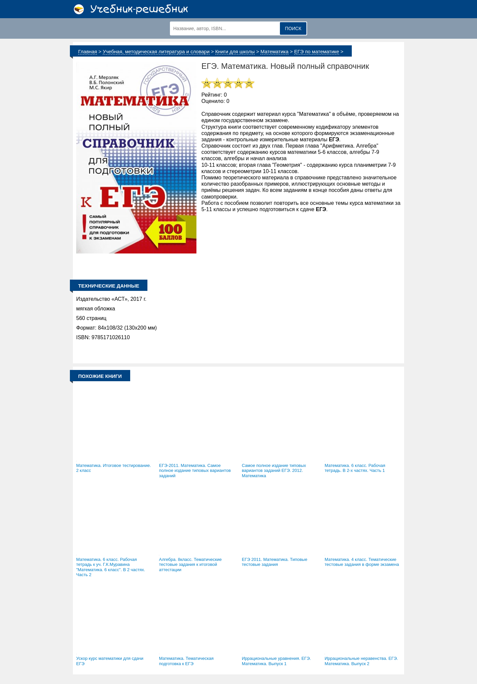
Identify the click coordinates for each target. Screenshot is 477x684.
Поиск (293, 28)
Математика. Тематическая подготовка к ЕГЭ (186, 661)
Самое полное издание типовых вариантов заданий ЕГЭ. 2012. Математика (274, 470)
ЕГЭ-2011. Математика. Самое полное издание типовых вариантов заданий (195, 470)
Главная (87, 51)
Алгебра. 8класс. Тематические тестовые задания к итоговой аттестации (190, 564)
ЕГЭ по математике (316, 51)
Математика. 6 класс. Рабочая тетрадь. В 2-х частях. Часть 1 (355, 468)
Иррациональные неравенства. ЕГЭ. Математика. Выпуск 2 (361, 661)
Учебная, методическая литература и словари (156, 51)
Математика (274, 51)
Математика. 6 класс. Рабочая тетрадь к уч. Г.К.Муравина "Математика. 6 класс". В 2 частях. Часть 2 (110, 567)
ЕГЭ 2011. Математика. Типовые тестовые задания (274, 562)
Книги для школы (235, 51)
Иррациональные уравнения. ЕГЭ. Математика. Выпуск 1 (276, 661)
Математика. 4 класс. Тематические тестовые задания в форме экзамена (362, 562)
